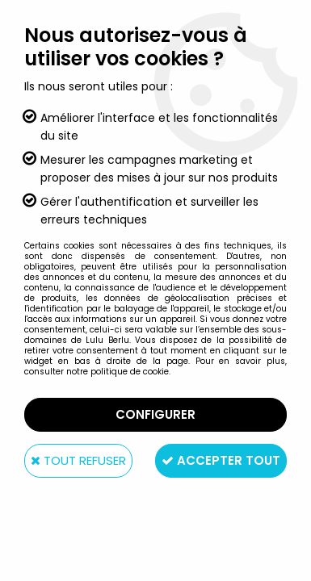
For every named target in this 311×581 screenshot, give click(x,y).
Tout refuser (78, 460)
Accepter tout (221, 460)
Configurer (155, 414)
